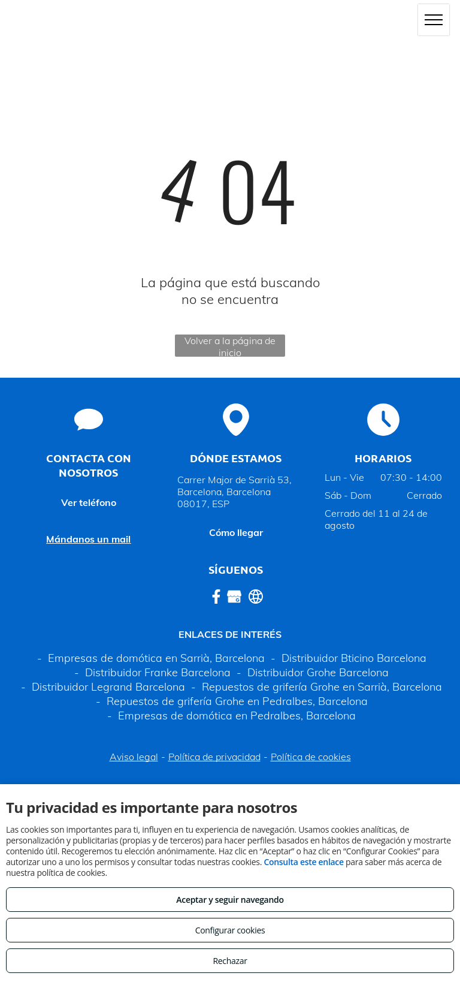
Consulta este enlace (303, 861)
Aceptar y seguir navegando (229, 899)
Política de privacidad (214, 757)
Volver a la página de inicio (230, 346)
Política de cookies (311, 757)
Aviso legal (134, 757)
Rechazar (230, 960)
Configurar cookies (230, 930)
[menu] (433, 19)
